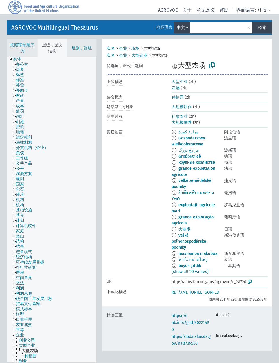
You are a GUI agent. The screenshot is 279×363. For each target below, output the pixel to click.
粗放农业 (180, 116)
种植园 (178, 97)
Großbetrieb (189, 156)
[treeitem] (19, 59)
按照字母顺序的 (22, 48)
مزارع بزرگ (188, 150)
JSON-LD (211, 292)
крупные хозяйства (196, 162)
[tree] (51, 209)
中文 (262, 10)
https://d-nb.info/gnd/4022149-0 (191, 322)
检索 (262, 27)
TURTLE (195, 292)
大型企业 (139, 55)
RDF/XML (180, 292)
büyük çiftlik (189, 265)
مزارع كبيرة (188, 132)
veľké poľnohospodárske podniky (189, 241)
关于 (187, 10)
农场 (135, 48)
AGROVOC (168, 10)
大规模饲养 (182, 122)
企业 (123, 48)
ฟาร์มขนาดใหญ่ (192, 259)
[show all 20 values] (190, 271)
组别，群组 (82, 48)
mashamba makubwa (198, 253)
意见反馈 (205, 10)
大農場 (184, 229)
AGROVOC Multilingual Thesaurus (54, 27)
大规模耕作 (182, 106)
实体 (111, 48)
